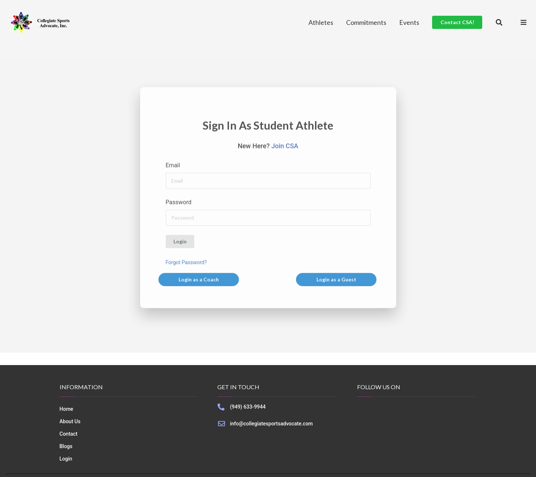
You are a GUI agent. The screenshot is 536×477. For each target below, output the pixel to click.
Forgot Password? (186, 263)
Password (179, 202)
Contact (69, 434)
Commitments (366, 22)
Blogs (66, 446)
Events (409, 22)
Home (67, 409)
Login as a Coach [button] (199, 280)
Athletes (320, 22)
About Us (70, 421)
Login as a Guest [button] (336, 280)
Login (180, 242)
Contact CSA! (457, 22)
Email (173, 165)
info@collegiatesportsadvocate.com (271, 424)
